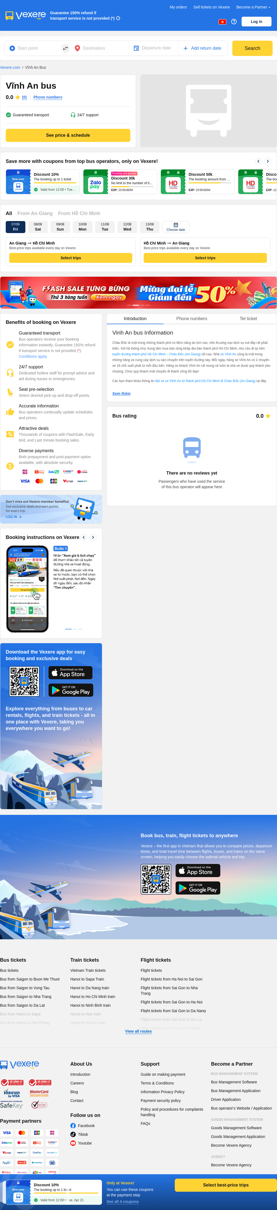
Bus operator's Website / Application (241, 1108)
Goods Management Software (236, 1128)
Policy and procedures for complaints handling (172, 1112)
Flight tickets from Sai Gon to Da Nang (173, 1011)
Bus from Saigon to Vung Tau (24, 988)
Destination (94, 48)
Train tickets (84, 960)
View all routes (138, 1031)
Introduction (80, 1074)
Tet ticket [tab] (248, 318)
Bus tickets (13, 960)
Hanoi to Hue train (85, 1014)
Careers (77, 1083)
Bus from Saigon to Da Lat (22, 1005)
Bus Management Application (235, 1091)
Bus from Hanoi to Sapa (20, 1014)
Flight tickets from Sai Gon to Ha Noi (171, 1002)
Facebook (86, 1125)
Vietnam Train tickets (88, 970)
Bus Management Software (234, 1082)
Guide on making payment (163, 1074)
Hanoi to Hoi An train (87, 1023)
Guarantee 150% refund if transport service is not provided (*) (82, 15)
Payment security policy (161, 1100)
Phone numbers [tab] (191, 318)
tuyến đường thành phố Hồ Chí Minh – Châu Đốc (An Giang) (156, 354)
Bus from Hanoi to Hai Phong (24, 1023)
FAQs (145, 1123)
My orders (178, 7)
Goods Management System (237, 1120)
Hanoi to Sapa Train (87, 979)
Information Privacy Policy (163, 1092)
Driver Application (226, 1099)
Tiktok (83, 1134)
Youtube (85, 1143)
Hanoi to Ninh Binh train (90, 1005)
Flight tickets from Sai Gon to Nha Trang (169, 991)
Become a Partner (254, 7)
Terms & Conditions (157, 1083)
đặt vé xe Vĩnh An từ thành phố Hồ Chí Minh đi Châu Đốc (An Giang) (205, 381)
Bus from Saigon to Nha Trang (25, 996)
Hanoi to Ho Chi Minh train (92, 996)
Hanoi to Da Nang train (89, 988)
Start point (28, 48)
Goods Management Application (238, 1136)
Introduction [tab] (135, 318)
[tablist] (192, 319)
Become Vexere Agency (231, 1145)
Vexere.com (10, 67)
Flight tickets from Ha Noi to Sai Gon (171, 979)
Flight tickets (156, 960)
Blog (74, 1092)
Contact (76, 1100)
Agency (218, 1157)
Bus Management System (234, 1074)
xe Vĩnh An (228, 354)
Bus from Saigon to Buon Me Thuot (29, 979)
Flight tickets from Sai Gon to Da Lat (171, 1019)
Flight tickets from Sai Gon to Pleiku (171, 1028)
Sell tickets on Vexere (211, 7)
